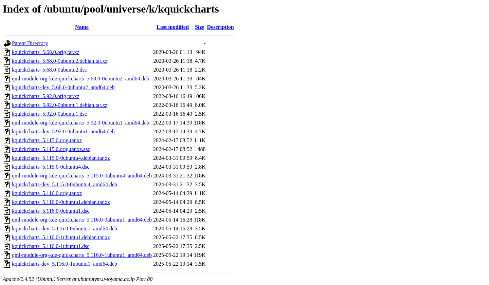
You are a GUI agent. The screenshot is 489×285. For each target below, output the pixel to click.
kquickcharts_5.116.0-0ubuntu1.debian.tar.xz (61, 202)
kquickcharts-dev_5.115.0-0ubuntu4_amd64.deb (64, 184)
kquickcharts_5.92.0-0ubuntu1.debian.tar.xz (59, 105)
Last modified (173, 27)
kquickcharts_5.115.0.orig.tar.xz (47, 140)
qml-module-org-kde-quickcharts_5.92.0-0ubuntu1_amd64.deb (80, 123)
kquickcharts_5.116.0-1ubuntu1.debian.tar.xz (61, 237)
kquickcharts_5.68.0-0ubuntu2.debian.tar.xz (59, 61)
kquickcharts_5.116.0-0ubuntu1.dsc (50, 211)
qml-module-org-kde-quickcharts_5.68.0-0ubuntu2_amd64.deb (80, 78)
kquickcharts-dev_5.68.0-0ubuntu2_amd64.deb (63, 87)
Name (82, 27)
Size (199, 27)
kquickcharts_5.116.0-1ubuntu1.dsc (50, 246)
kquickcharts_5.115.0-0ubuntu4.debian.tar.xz (61, 158)
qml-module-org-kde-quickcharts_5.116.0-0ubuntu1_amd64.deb (82, 220)
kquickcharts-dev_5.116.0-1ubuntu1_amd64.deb (64, 264)
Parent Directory (30, 43)
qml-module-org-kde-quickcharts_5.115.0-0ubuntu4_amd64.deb (82, 175)
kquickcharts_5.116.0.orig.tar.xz (47, 193)
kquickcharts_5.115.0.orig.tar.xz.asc (51, 149)
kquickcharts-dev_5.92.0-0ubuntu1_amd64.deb (63, 131)
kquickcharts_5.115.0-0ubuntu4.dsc (50, 167)
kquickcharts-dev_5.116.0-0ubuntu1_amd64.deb (64, 228)
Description (220, 27)
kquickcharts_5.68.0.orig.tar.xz (45, 52)
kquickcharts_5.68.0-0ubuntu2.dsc (49, 70)
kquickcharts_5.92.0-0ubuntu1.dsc (49, 114)
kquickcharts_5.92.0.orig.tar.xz (45, 96)
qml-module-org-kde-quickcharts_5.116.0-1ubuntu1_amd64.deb (82, 255)
